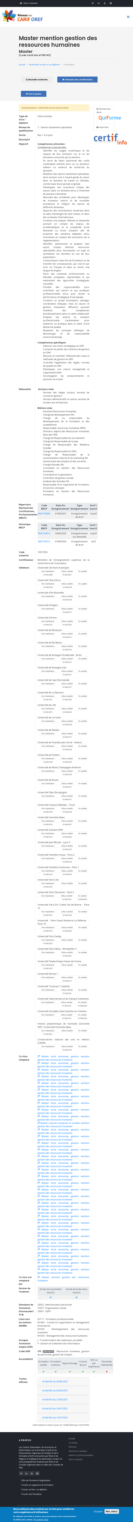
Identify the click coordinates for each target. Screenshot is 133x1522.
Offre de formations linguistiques (40, 1481)
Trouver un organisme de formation (41, 1486)
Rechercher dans (105, 115)
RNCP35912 (44, 542)
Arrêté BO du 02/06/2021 (55, 1391)
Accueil (22, 65)
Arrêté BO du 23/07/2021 (55, 1409)
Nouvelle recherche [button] (37, 80)
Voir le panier (33, 94)
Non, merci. (112, 1513)
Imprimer (102, 128)
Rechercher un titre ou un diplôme (44, 65)
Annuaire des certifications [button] (77, 80)
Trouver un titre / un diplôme (38, 1490)
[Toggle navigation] (129, 17)
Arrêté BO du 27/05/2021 (55, 1400)
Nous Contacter (29, 3)
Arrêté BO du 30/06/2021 (55, 1382)
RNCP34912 (44, 534)
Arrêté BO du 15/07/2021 (55, 1418)
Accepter (98, 1513)
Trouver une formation (35, 1495)
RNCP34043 (44, 514)
